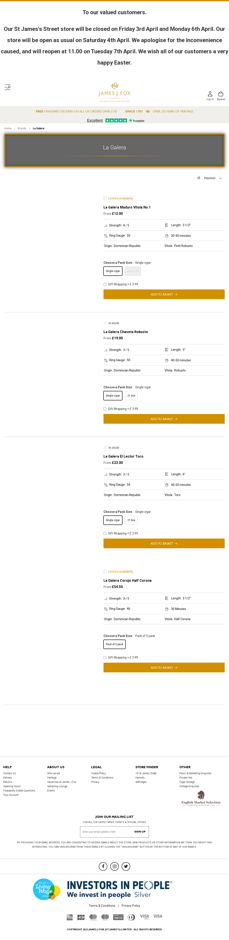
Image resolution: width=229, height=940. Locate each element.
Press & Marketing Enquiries (195, 773)
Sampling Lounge (57, 786)
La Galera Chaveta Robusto (126, 332)
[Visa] (157, 916)
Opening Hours (12, 786)
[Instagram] (114, 866)
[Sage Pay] (118, 919)
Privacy (95, 782)
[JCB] (81, 919)
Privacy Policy (131, 905)
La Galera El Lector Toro (123, 456)
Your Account (11, 794)
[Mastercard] (93, 919)
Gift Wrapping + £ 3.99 (121, 284)
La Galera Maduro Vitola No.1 (127, 207)
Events (51, 790)
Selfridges (141, 782)
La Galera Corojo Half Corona (128, 580)
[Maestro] (105, 919)
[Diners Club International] (131, 919)
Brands (22, 128)
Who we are (53, 773)
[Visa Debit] (144, 918)
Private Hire (185, 777)
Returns (7, 782)
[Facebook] (103, 866)
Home (8, 128)
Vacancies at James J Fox (61, 782)
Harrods (140, 777)
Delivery (7, 777)
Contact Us (9, 773)
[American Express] (70, 919)
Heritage (51, 777)
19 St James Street (146, 773)
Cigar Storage (186, 782)
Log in (210, 99)
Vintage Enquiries (189, 786)
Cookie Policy (98, 773)
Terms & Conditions (102, 777)
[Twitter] (126, 866)
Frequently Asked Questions (19, 790)
